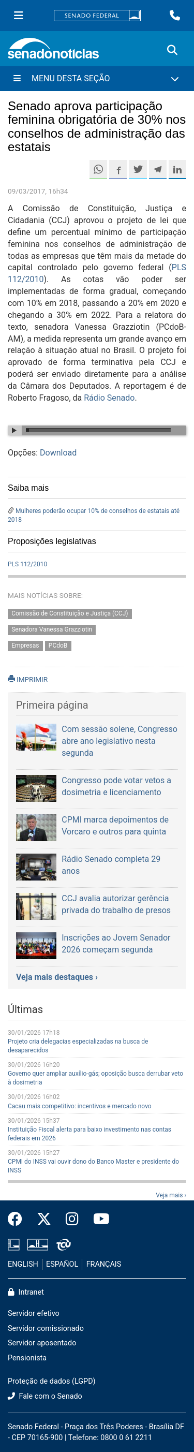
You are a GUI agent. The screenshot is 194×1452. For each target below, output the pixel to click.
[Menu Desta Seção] (97, 78)
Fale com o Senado (45, 1396)
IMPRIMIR (28, 679)
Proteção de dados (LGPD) (52, 1381)
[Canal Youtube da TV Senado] (98, 1219)
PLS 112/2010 (27, 564)
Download (58, 453)
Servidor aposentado (42, 1343)
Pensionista (27, 1358)
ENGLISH (23, 1264)
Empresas (25, 645)
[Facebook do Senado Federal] (18, 1219)
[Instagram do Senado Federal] (72, 1219)
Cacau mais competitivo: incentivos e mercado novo (80, 1106)
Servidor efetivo (33, 1313)
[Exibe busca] (172, 50)
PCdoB (58, 645)
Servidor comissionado (46, 1328)
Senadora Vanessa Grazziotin (51, 629)
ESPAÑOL (62, 1264)
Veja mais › (171, 1195)
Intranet (26, 1292)
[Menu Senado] (18, 15)
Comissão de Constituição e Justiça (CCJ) (69, 613)
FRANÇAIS (104, 1264)
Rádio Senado (109, 398)
